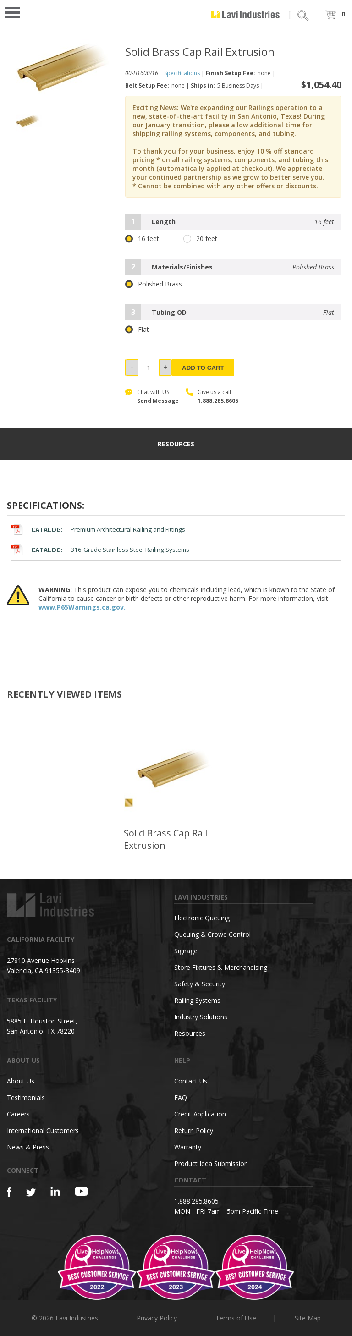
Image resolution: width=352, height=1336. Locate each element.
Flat (137, 329)
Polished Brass (153, 284)
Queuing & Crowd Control (212, 934)
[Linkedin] (55, 1191)
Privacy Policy (157, 1318)
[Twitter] (31, 1192)
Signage (186, 950)
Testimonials (26, 1097)
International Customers (43, 1130)
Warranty (187, 1147)
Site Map (308, 1318)
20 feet (200, 239)
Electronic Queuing (202, 917)
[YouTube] (81, 1191)
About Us (20, 1081)
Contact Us (190, 1081)
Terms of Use (235, 1318)
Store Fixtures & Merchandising (220, 967)
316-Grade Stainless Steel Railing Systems (100, 549)
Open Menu (16, 11)
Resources (189, 1033)
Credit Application (200, 1114)
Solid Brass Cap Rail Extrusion (165, 839)
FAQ (180, 1097)
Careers (18, 1114)
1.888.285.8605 (218, 401)
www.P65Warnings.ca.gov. (82, 607)
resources (176, 444)
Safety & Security (199, 983)
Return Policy (193, 1130)
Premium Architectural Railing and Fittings (98, 529)
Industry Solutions (200, 1016)
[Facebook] (9, 1192)
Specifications (182, 73)
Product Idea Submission (211, 1163)
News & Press (28, 1147)
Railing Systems (197, 1000)
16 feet (142, 239)
